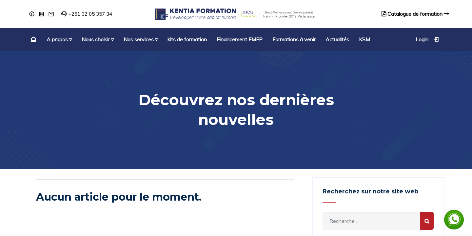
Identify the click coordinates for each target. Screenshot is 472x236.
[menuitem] (33, 39)
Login (427, 39)
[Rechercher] (427, 221)
